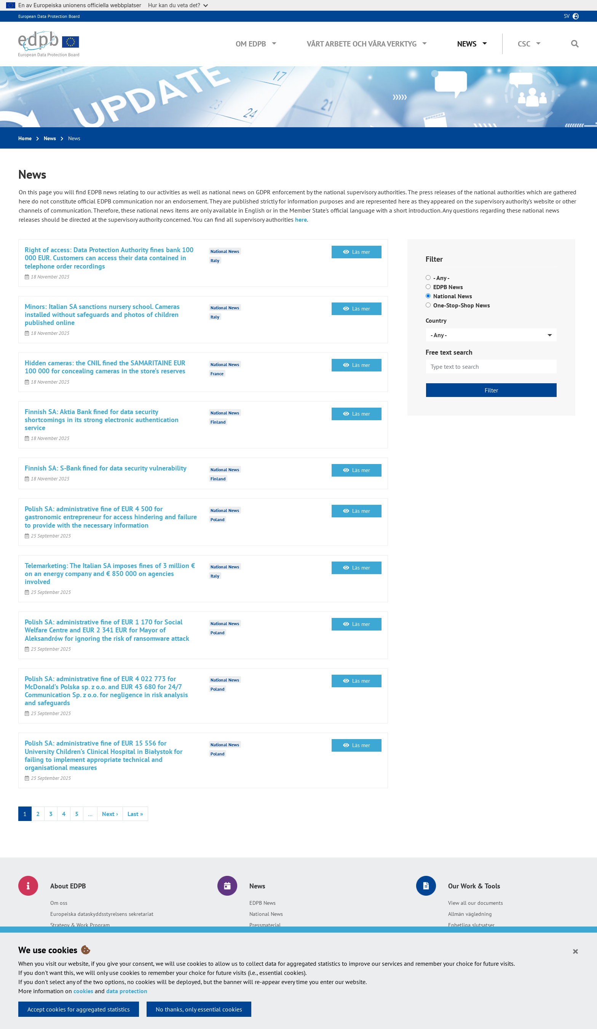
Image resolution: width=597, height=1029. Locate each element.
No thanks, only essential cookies (199, 1009)
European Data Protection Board (49, 16)
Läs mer (356, 251)
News (467, 44)
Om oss (58, 902)
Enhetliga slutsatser (471, 925)
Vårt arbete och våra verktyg (362, 44)
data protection (126, 991)
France (217, 373)
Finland (218, 422)
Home (25, 138)
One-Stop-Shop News (461, 305)
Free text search (449, 352)
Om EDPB (251, 44)
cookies (83, 991)
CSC (524, 44)
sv (567, 16)
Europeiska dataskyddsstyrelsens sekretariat (101, 914)
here (301, 219)
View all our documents (475, 902)
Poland (217, 519)
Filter (491, 390)
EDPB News (448, 287)
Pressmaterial (265, 925)
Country (436, 320)
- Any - (441, 278)
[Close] (575, 951)
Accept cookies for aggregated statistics (78, 1009)
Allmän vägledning (470, 914)
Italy (215, 260)
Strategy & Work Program (80, 925)
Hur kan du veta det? (178, 5)
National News (452, 296)
